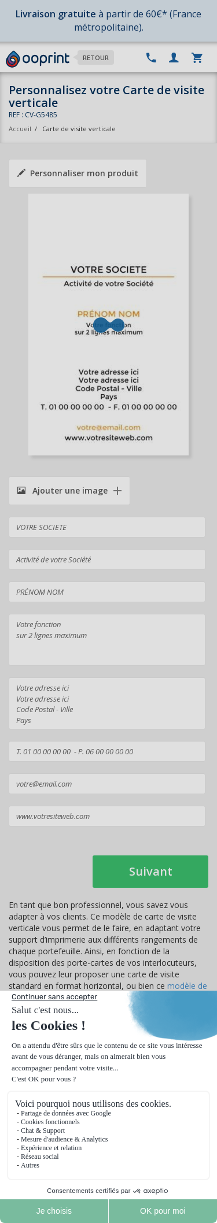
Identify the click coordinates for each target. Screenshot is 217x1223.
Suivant (150, 871)
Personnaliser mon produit (77, 173)
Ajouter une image (62, 490)
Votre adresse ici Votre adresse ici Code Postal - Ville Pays (107, 703)
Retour (96, 57)
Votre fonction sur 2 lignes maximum (107, 640)
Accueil (20, 128)
